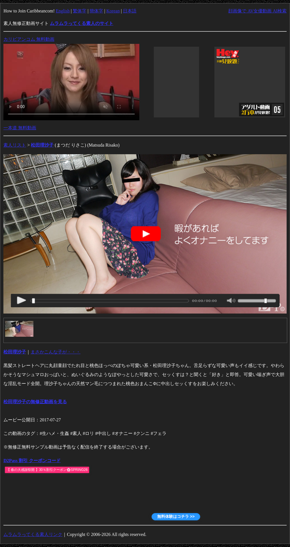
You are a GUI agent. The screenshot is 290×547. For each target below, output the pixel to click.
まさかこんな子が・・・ (55, 351)
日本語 (130, 10)
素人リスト (14, 145)
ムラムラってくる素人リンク (32, 534)
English (63, 10)
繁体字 (79, 10)
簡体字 (96, 10)
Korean (113, 10)
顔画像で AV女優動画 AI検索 (257, 10)
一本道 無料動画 (19, 127)
